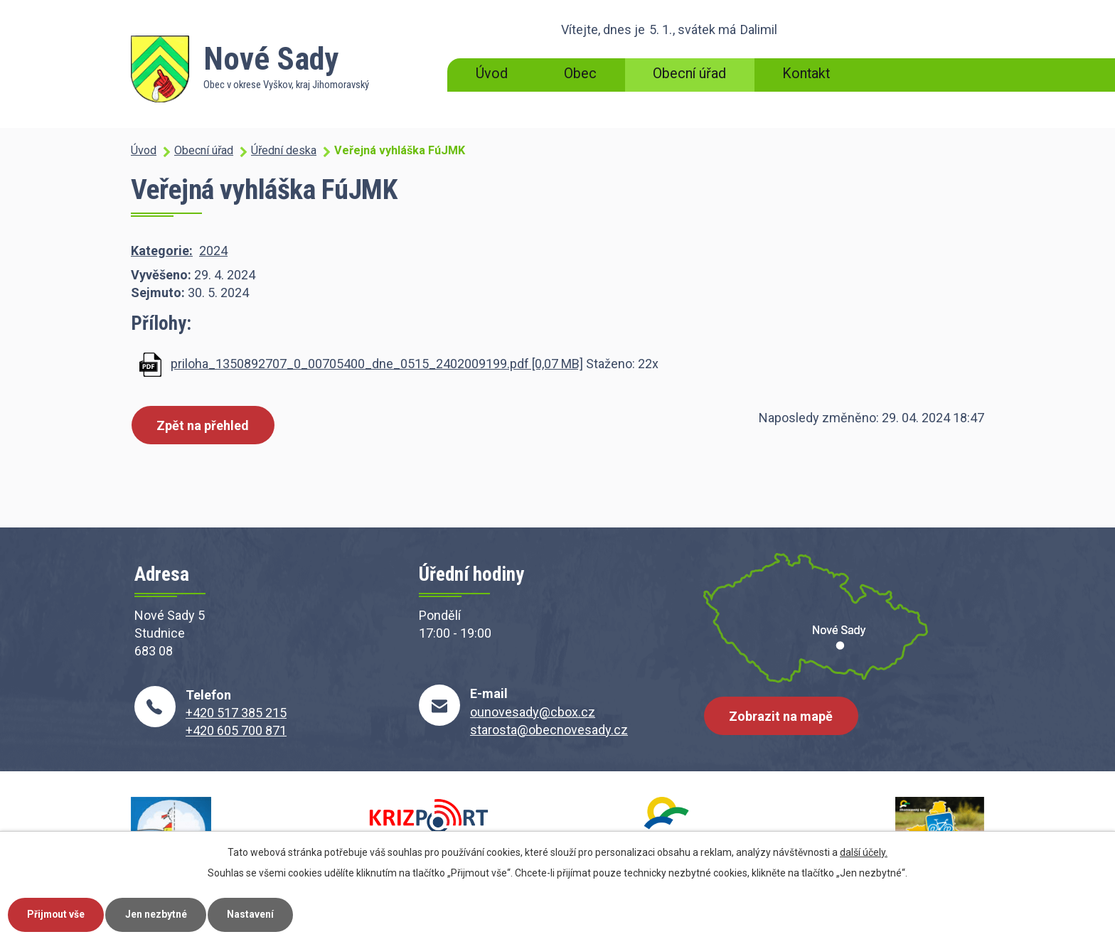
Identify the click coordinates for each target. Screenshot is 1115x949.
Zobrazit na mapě (781, 716)
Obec (580, 73)
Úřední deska (283, 150)
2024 (213, 250)
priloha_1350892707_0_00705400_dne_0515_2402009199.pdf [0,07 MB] (377, 363)
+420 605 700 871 (236, 730)
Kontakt (806, 73)
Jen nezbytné (159, 914)
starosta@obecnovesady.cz (549, 729)
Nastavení (254, 914)
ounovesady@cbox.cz (532, 711)
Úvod (492, 73)
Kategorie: (162, 250)
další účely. (863, 851)
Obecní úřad (689, 73)
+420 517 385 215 (236, 712)
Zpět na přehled (203, 425)
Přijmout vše (57, 914)
